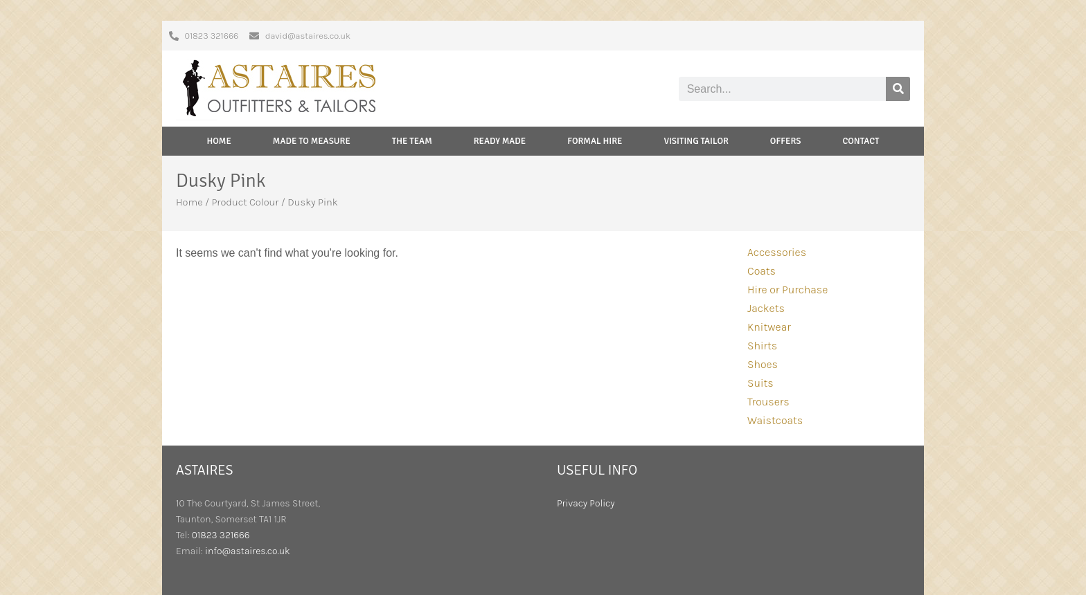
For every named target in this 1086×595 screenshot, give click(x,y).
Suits (760, 383)
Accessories (776, 252)
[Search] (898, 89)
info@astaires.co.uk (247, 551)
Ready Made (500, 141)
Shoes (762, 364)
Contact (860, 141)
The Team (412, 141)
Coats (761, 270)
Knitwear (769, 326)
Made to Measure (311, 141)
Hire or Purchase (787, 289)
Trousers (768, 401)
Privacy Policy (586, 503)
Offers (785, 141)
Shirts (762, 345)
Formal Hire (594, 141)
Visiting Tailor (696, 141)
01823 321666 (221, 535)
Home (219, 141)
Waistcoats (775, 420)
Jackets (766, 308)
